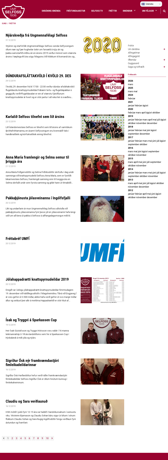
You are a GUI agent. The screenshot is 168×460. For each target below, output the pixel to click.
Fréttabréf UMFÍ (17, 238)
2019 (130, 116)
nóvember (141, 123)
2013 (130, 179)
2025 (130, 88)
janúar (131, 105)
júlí (158, 119)
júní (149, 130)
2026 (130, 80)
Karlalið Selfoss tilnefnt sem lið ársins (35, 116)
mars (130, 84)
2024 (130, 95)
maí (135, 91)
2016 (130, 148)
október (156, 112)
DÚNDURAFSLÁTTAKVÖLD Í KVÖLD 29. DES (38, 76)
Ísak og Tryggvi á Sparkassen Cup (31, 320)
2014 (130, 169)
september (134, 133)
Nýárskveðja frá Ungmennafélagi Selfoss (36, 35)
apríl (143, 112)
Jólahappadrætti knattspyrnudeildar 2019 (37, 279)
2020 (130, 109)
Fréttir (12, 23)
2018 (130, 126)
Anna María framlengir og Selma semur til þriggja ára (37, 159)
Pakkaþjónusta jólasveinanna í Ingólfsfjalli (38, 198)
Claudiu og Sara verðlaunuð (26, 401)
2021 (130, 102)
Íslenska (147, 4)
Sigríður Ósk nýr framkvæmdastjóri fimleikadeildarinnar (32, 362)
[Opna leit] (164, 10)
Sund (4, 23)
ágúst (145, 105)
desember (152, 123)
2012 (130, 190)
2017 (130, 137)
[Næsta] (52, 438)
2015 (130, 158)
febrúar (131, 98)
